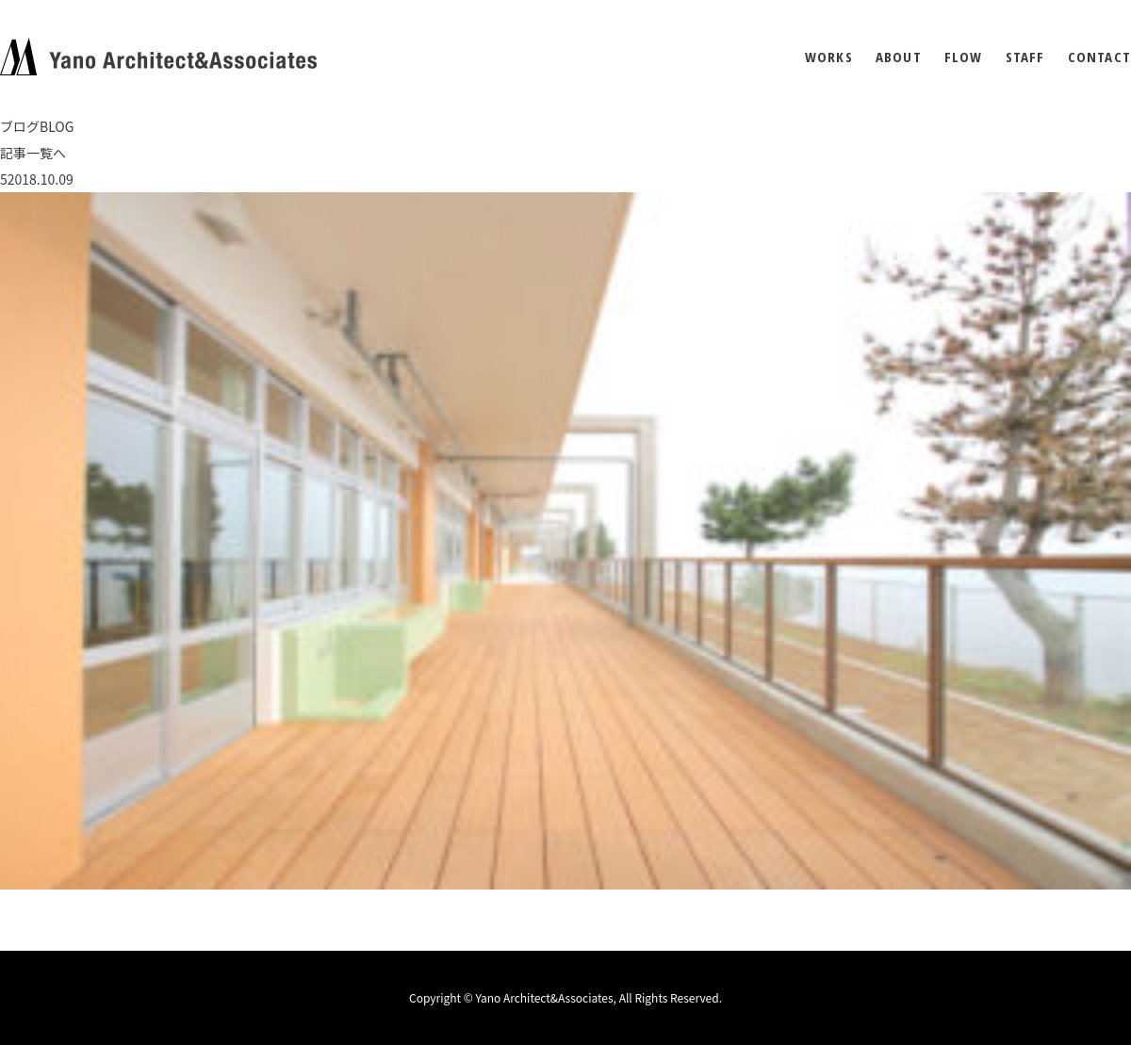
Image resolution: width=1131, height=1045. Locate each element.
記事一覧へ (33, 152)
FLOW (963, 57)
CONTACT (1099, 57)
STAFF (1025, 57)
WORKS (829, 57)
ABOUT (899, 57)
